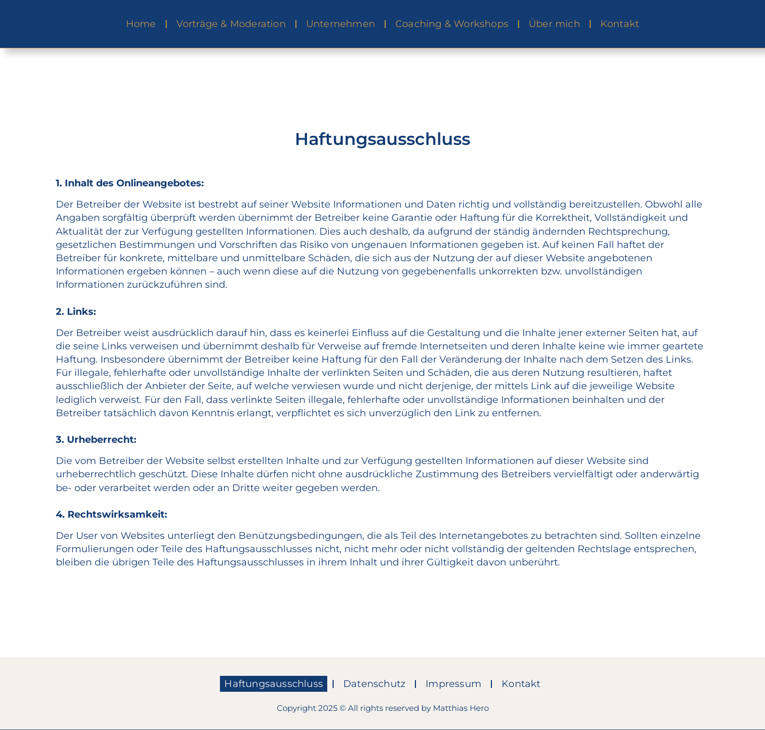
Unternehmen (340, 24)
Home (141, 24)
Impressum (453, 684)
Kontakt (619, 24)
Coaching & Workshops (451, 24)
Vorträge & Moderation (231, 24)
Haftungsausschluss (273, 684)
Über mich (554, 24)
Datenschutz (374, 684)
